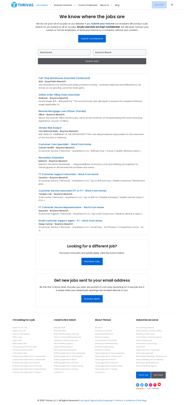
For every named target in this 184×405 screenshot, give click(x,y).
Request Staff (59, 327)
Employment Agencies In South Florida (29, 369)
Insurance (140, 347)
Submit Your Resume (92, 38)
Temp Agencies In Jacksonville (108, 356)
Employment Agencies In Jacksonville (29, 359)
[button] (172, 4)
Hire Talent (158, 375)
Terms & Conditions (125, 400)
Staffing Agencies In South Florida (68, 366)
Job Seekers (44, 5)
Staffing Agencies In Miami (65, 359)
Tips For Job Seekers (21, 334)
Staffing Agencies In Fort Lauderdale (69, 353)
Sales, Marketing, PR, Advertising (149, 359)
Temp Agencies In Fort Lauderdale (109, 353)
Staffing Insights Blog (104, 347)
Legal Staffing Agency (63, 347)
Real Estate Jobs (20, 343)
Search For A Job (20, 327)
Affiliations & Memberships (106, 343)
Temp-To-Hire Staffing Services (67, 337)
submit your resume (102, 23)
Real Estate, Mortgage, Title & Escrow (151, 356)
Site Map (142, 400)
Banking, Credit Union (145, 334)
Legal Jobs (17, 340)
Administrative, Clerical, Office (149, 330)
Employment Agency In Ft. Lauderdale (29, 356)
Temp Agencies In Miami (105, 359)
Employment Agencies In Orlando (27, 366)
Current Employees (87, 5)
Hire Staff (159, 4)
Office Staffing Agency (63, 343)
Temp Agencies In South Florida (108, 366)
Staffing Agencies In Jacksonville (68, 356)
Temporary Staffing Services (66, 340)
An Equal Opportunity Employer (96, 400)
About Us (107, 5)
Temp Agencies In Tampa (106, 369)
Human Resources (144, 340)
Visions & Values (102, 337)
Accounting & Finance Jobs (25, 347)
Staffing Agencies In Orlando (66, 362)
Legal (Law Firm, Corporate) (148, 350)
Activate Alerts (92, 298)
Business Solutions (65, 5)
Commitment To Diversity (106, 340)
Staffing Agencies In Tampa (66, 369)
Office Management (144, 353)
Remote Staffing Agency (146, 366)
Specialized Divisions (104, 334)
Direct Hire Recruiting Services (66, 334)
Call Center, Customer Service (149, 337)
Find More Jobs (92, 261)
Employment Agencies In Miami (26, 362)
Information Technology (146, 343)
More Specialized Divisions (65, 350)
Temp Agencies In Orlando (106, 362)
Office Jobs (17, 337)
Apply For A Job (19, 330)
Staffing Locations (103, 350)
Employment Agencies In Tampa (27, 372)
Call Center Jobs (20, 353)
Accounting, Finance (145, 327)
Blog (117, 5)
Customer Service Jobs (23, 350)
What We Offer (60, 330)
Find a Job (143, 375)
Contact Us (59, 372)
